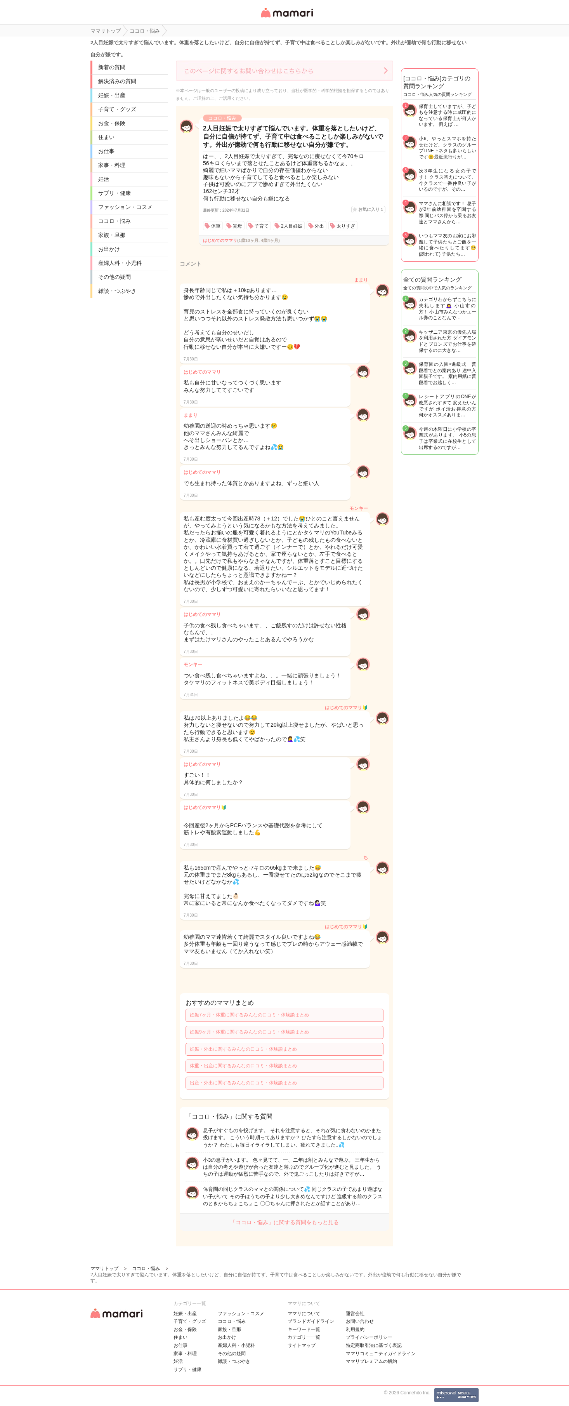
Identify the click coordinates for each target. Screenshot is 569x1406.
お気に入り (370, 209)
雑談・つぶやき (117, 291)
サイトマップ (302, 1345)
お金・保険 (111, 123)
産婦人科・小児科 (120, 263)
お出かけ (109, 249)
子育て (262, 226)
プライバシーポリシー (369, 1337)
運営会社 (355, 1313)
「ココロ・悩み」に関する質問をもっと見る (284, 1222)
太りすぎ (346, 226)
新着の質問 (111, 67)
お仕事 (106, 151)
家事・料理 (111, 165)
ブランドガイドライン (311, 1321)
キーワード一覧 (304, 1329)
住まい (106, 137)
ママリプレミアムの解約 (371, 1361)
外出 (319, 226)
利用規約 (355, 1329)
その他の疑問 (114, 277)
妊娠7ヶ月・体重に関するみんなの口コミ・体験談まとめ (249, 1015)
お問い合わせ (360, 1321)
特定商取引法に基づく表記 (374, 1345)
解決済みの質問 (117, 81)
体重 (215, 226)
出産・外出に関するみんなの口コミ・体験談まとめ (243, 1083)
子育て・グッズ (117, 109)
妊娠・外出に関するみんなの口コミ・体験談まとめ (243, 1049)
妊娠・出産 (111, 95)
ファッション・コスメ (125, 207)
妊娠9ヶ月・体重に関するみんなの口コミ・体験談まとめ (249, 1032)
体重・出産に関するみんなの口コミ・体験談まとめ (243, 1065)
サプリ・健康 (114, 193)
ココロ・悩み (114, 221)
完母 (237, 226)
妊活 (103, 179)
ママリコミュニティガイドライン (381, 1353)
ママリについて (304, 1313)
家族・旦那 (111, 235)
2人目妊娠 (291, 226)
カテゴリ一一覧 (304, 1337)
